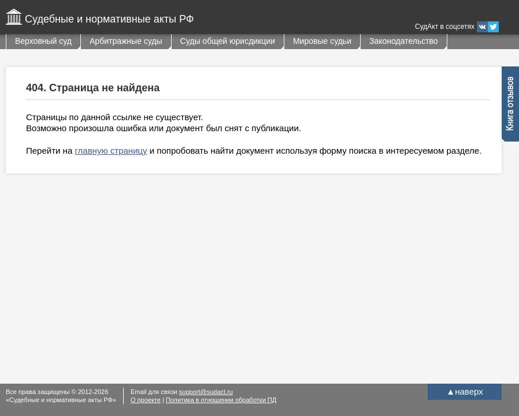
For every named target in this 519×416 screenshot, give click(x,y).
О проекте (146, 399)
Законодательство (403, 41)
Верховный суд (43, 41)
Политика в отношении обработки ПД (221, 399)
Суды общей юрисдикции (227, 41)
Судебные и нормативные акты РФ (109, 19)
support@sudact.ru (206, 391)
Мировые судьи (322, 41)
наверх (464, 391)
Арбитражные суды (126, 41)
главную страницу (111, 150)
